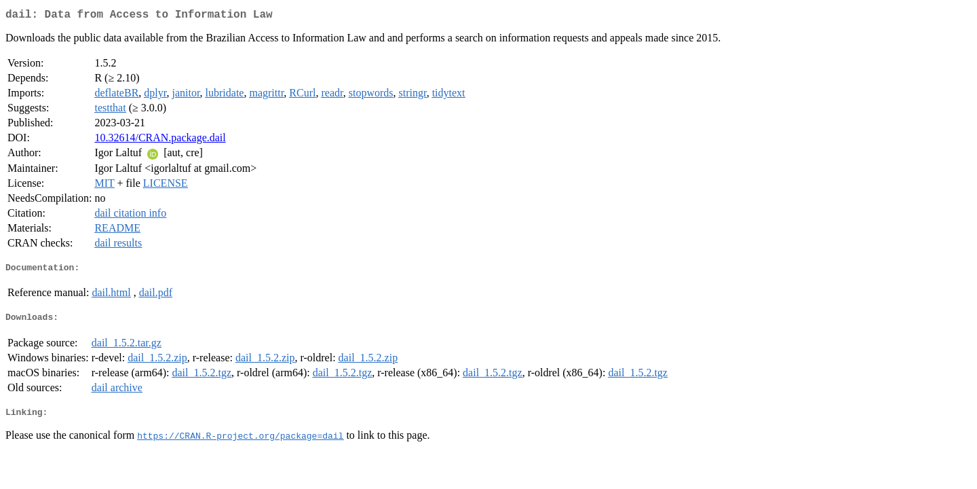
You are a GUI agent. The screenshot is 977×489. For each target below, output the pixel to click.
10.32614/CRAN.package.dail (159, 140)
